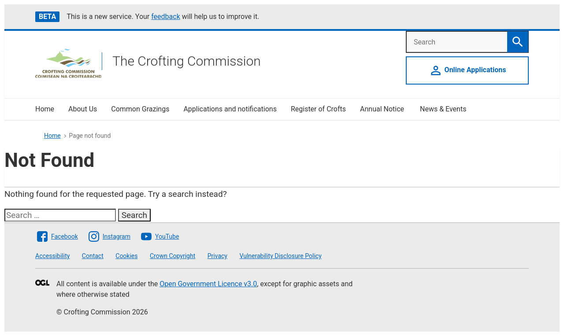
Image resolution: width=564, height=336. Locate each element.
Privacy (217, 255)
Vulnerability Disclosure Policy (280, 255)
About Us (82, 109)
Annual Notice (383, 109)
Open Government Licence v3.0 (208, 284)
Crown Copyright (172, 255)
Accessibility (52, 255)
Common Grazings (140, 109)
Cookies (126, 255)
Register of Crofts (318, 109)
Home (44, 109)
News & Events (443, 109)
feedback (165, 16)
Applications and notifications (229, 109)
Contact (93, 255)
